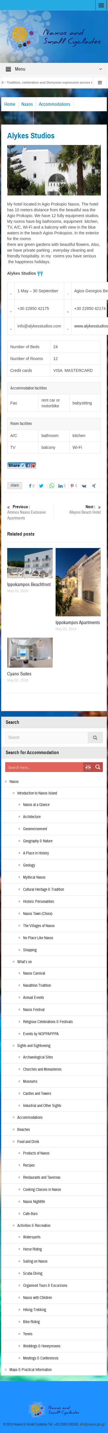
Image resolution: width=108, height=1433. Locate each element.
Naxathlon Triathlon (37, 985)
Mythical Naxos (34, 877)
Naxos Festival (34, 1009)
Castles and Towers (37, 1093)
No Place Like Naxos (38, 938)
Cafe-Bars (30, 1214)
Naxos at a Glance (36, 804)
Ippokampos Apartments (78, 622)
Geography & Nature (37, 841)
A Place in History (36, 853)
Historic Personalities (38, 901)
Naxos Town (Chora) (37, 913)
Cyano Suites (19, 674)
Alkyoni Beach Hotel (78, 509)
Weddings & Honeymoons (41, 1346)
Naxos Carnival (34, 973)
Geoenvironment (35, 829)
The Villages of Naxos (39, 926)
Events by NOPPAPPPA (41, 1034)
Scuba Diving (32, 1273)
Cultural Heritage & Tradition (43, 889)
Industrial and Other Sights (42, 1105)
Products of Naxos (36, 1153)
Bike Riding (31, 1322)
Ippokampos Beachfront (29, 584)
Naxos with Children (37, 1297)
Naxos (27, 104)
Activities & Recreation (33, 1225)
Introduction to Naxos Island (37, 793)
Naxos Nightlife (34, 1201)
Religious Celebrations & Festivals (48, 1022)
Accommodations (54, 104)
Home (9, 104)
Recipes (29, 1165)
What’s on (24, 962)
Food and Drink (28, 1141)
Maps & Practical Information (31, 1369)
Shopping (30, 950)
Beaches (23, 1129)
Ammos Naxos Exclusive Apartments (29, 512)
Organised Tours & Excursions (45, 1285)
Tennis (28, 1334)
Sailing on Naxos (35, 1261)
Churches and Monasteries (42, 1069)
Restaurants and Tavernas (41, 1177)
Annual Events (33, 997)
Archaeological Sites (38, 1057)
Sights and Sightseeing (33, 1045)
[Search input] (44, 767)
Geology (29, 865)
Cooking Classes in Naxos (42, 1189)
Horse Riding (32, 1249)
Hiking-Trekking (34, 1310)
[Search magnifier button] (98, 767)
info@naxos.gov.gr (92, 1424)
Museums (30, 1081)
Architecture (32, 817)
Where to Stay (17, 118)
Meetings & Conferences (40, 1358)
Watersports (32, 1237)
